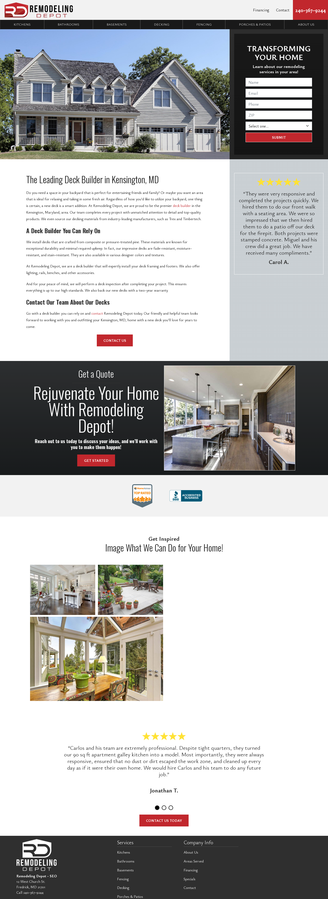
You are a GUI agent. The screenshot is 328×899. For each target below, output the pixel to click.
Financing (261, 10)
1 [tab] (157, 808)
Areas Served (194, 861)
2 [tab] (164, 808)
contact (97, 313)
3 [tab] (171, 808)
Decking (161, 24)
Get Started (96, 460)
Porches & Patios (255, 24)
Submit (279, 137)
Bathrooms (68, 24)
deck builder (181, 205)
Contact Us (114, 340)
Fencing (204, 24)
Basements (117, 24)
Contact (283, 10)
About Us (191, 852)
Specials (189, 878)
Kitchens (22, 24)
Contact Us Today (164, 820)
